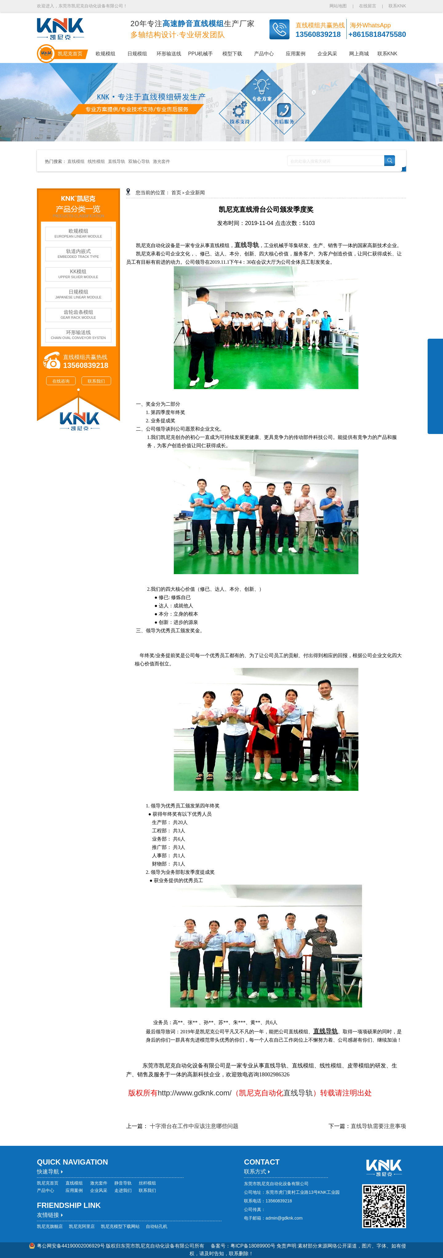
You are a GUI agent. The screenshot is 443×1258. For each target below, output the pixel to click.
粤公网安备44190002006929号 (71, 1245)
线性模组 (96, 161)
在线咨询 (61, 381)
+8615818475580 (377, 34)
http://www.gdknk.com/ (191, 1093)
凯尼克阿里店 (82, 1226)
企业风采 (98, 1190)
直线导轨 (116, 161)
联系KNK (397, 5)
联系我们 (96, 381)
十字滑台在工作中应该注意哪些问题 (193, 1126)
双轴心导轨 (139, 161)
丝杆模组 (147, 1183)
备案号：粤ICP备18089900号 (244, 1245)
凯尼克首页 (47, 1183)
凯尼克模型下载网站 (120, 1226)
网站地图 (338, 5)
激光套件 (161, 161)
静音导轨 (123, 1183)
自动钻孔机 (156, 1226)
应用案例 (74, 1190)
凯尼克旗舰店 (50, 1226)
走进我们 (123, 1190)
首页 (176, 192)
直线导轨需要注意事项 (378, 1126)
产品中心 (45, 1190)
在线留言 (367, 5)
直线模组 (76, 161)
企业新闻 (195, 192)
